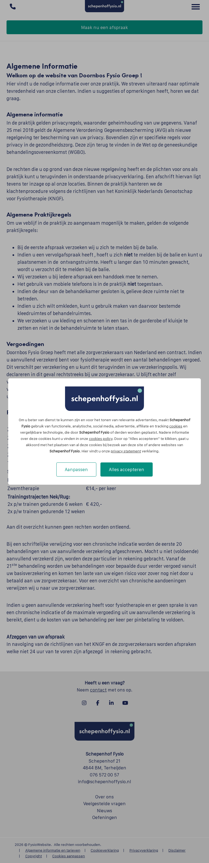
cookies (175, 426)
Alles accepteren (126, 469)
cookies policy (100, 438)
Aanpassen (76, 469)
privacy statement (126, 451)
